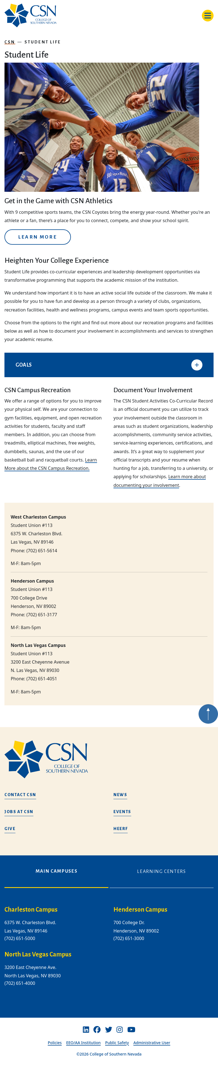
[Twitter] (108, 1029)
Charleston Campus (31, 909)
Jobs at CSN (18, 811)
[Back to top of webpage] (208, 726)
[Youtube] (131, 1029)
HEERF (120, 828)
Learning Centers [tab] (161, 871)
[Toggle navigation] (208, 15)
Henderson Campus (140, 909)
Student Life (42, 42)
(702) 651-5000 (19, 938)
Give (10, 828)
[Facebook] (97, 1029)
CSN (9, 42)
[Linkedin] (86, 1029)
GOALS (24, 365)
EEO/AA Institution (83, 1042)
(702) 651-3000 (128, 938)
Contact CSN (20, 794)
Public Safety (117, 1042)
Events (122, 811)
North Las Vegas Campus (37, 954)
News (120, 794)
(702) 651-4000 (19, 983)
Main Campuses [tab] (56, 871)
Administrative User (151, 1042)
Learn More (37, 237)
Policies (55, 1042)
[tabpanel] (109, 951)
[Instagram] (120, 1029)
